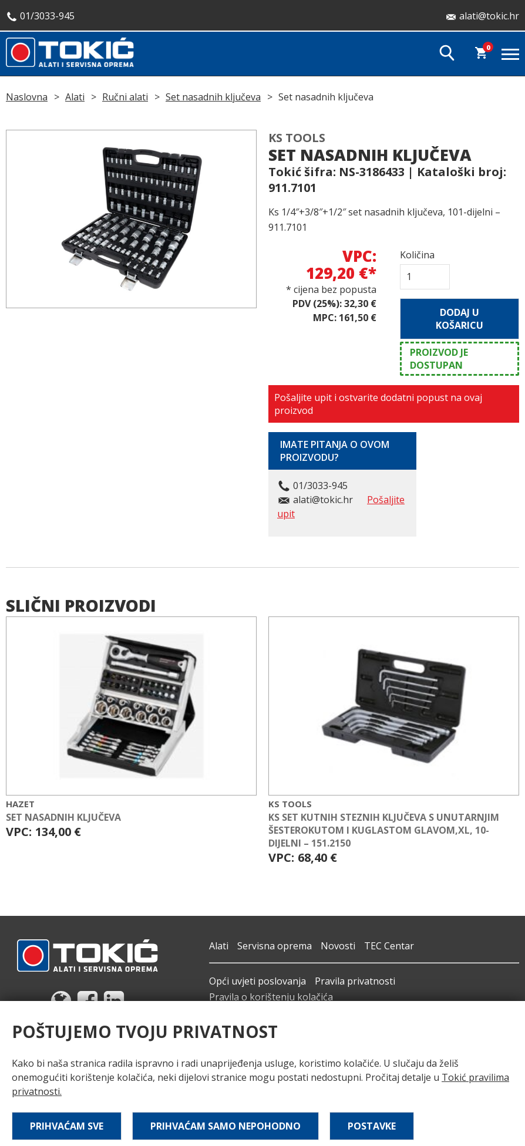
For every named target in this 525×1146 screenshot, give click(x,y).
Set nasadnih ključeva (213, 96)
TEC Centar (389, 945)
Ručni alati (125, 96)
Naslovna (27, 96)
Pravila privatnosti (355, 981)
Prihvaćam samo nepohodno (225, 1126)
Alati (75, 96)
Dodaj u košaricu (459, 319)
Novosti (338, 945)
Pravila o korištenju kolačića (271, 996)
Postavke (372, 1126)
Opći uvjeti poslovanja (257, 981)
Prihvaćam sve (66, 1126)
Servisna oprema (274, 945)
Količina (417, 254)
